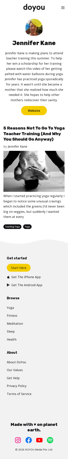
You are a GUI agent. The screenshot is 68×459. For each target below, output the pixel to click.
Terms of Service (19, 394)
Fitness (12, 315)
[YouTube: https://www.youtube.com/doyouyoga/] (39, 440)
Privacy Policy (17, 386)
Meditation (15, 323)
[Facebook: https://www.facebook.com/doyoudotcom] (28, 440)
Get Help (13, 378)
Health (11, 339)
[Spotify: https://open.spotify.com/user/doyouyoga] (50, 440)
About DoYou (16, 362)
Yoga (27, 226)
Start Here (18, 268)
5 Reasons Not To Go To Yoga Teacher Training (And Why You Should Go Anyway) (34, 134)
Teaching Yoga (12, 226)
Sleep (11, 331)
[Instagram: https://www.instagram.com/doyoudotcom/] (18, 440)
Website (34, 111)
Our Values (15, 370)
